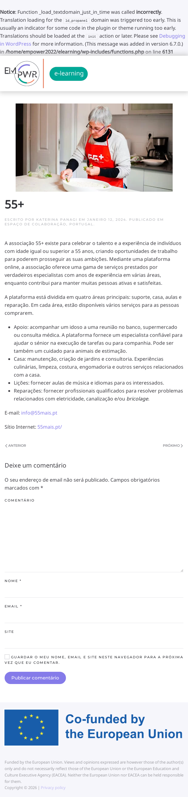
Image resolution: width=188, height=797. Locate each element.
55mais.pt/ (49, 426)
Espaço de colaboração (35, 224)
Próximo (173, 445)
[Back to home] (46, 73)
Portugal (81, 224)
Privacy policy (53, 787)
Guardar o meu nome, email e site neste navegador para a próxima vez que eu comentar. (94, 660)
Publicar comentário (35, 678)
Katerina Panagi (56, 219)
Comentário (20, 500)
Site (9, 632)
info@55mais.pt (39, 412)
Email (13, 606)
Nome (13, 581)
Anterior (15, 445)
